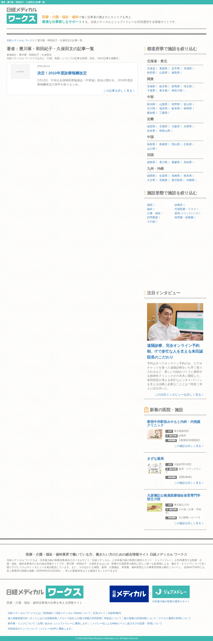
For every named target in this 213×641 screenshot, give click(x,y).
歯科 (151, 209)
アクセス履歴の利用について (175, 618)
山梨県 (164, 104)
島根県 (164, 144)
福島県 (177, 72)
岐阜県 (177, 108)
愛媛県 (177, 162)
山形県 (164, 72)
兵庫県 (189, 126)
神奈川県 (178, 90)
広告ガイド (99, 613)
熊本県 (189, 175)
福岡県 (152, 175)
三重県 (164, 112)
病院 (151, 204)
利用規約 (48, 613)
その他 (152, 221)
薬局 (187, 213)
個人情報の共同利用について (140, 618)
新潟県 (152, 104)
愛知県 (152, 112)
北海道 (152, 68)
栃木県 (164, 86)
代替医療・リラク (186, 209)
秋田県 (152, 72)
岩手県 (177, 68)
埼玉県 (189, 86)
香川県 (164, 162)
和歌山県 (165, 130)
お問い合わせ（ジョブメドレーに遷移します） (63, 623)
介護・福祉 (155, 213)
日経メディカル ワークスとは (24, 613)
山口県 (152, 148)
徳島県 (152, 162)
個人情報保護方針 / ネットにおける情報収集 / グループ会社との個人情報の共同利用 (55, 618)
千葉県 (152, 90)
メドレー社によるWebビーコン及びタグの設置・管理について (127, 623)
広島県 (189, 144)
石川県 (152, 108)
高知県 (189, 162)
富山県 (189, 104)
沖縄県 (191, 180)
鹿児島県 (178, 180)
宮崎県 (164, 180)
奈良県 (152, 130)
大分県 (152, 180)
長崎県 (177, 175)
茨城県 (152, 86)
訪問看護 (153, 217)
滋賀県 (152, 126)
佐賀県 (164, 175)
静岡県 (189, 108)
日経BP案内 (114, 613)
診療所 (180, 204)
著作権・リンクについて (21, 623)
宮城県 (189, 68)
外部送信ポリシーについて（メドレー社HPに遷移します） (41, 628)
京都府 (164, 126)
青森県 (164, 68)
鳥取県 (152, 144)
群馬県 (177, 86)
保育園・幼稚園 (185, 217)
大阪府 (177, 126)
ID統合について (112, 618)
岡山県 (177, 144)
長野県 (177, 104)
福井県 (164, 108)
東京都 (164, 90)
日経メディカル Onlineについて (73, 613)
